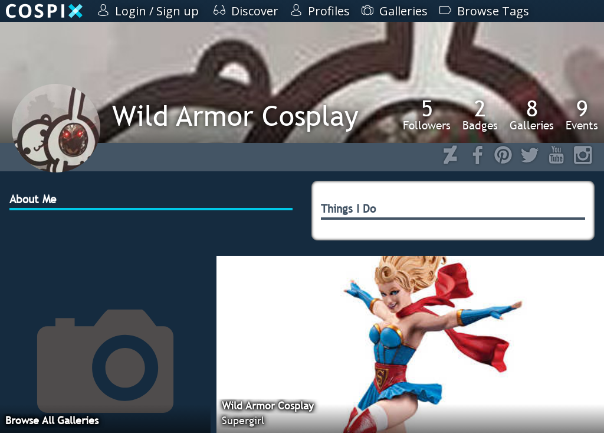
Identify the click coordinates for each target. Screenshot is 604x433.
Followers (427, 114)
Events (582, 114)
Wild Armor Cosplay (235, 115)
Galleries (532, 114)
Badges (480, 114)
